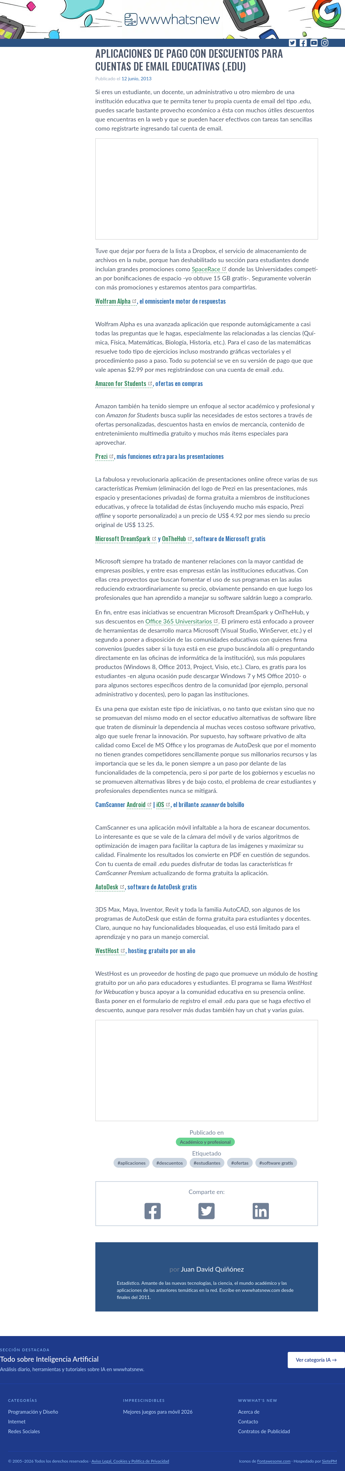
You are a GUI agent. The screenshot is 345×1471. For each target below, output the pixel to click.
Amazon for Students (120, 383)
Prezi (101, 456)
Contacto (248, 1421)
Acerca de (249, 1412)
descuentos (171, 1163)
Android (136, 804)
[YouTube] (314, 43)
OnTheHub (174, 538)
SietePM (329, 1461)
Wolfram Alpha (112, 301)
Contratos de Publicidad (264, 1431)
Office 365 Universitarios (179, 621)
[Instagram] (325, 43)
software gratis (277, 1163)
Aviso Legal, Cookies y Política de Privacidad (130, 1461)
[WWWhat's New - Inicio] (172, 19)
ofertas (241, 1163)
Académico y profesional (205, 1142)
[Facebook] (303, 43)
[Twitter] (292, 43)
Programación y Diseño (33, 1412)
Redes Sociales (24, 1431)
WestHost (107, 950)
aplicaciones (133, 1163)
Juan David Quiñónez (212, 1269)
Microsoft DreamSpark (122, 538)
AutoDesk (106, 886)
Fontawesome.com (273, 1461)
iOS (160, 804)
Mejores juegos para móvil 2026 (157, 1412)
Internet (17, 1421)
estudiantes (208, 1163)
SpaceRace (206, 269)
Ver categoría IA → (316, 1360)
